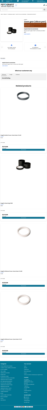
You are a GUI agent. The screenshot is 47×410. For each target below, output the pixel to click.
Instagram (27, 398)
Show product (23, 149)
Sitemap (25, 392)
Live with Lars (26, 402)
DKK (16, 5)
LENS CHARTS (27, 34)
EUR (15, 4)
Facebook (27, 397)
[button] (1, 81)
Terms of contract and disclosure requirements (33, 374)
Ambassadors (27, 400)
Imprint (25, 373)
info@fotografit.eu (27, 390)
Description (3, 58)
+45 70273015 (26, 387)
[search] (22, 9)
